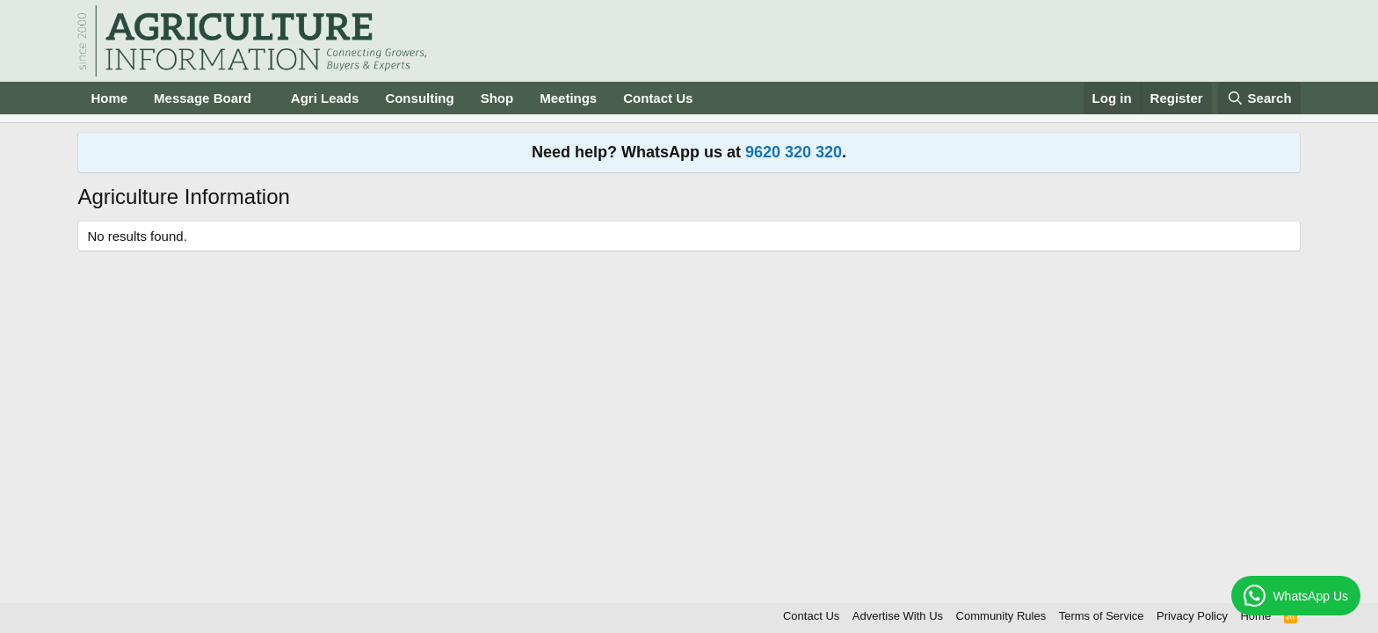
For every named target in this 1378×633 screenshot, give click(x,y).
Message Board (202, 98)
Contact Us (658, 98)
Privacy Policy (1192, 615)
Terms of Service (1101, 615)
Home (109, 98)
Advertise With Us (897, 615)
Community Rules (1001, 615)
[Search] (1259, 98)
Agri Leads (325, 98)
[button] (265, 98)
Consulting (419, 98)
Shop (497, 98)
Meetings (568, 98)
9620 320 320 (793, 152)
